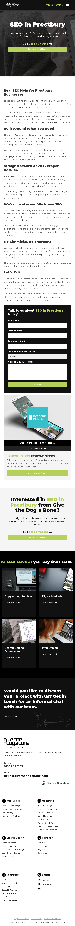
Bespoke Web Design (11, 806)
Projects (41, 850)
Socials (46, 874)
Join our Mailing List (10, 883)
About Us (41, 843)
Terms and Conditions (52, 919)
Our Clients (42, 846)
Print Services (8, 856)
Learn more (11, 602)
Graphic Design (15, 837)
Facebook (46, 880)
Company (47, 837)
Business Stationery (10, 846)
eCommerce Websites (11, 816)
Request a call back (37, 49)
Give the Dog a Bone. (57, 922)
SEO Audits (6, 887)
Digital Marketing (53, 596)
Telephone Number (18, 341)
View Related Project (37, 473)
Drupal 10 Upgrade (10, 893)
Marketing (48, 800)
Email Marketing (44, 819)
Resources (12, 874)
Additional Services (10, 900)
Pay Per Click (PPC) (45, 823)
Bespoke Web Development (14, 809)
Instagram (46, 884)
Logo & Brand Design (11, 853)
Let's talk (9, 716)
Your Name (13, 320)
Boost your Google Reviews (14, 897)
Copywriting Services (19, 596)
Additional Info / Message (21, 362)
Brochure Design (45, 806)
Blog (4, 880)
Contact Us (42, 853)
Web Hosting (7, 813)
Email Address (15, 330)
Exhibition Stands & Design (13, 850)
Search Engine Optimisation (49, 826)
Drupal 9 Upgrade (9, 890)
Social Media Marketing (47, 830)
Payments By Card (21, 919)
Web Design (50, 647)
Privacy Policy (36, 919)
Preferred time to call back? (22, 351)
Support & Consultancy (47, 809)
